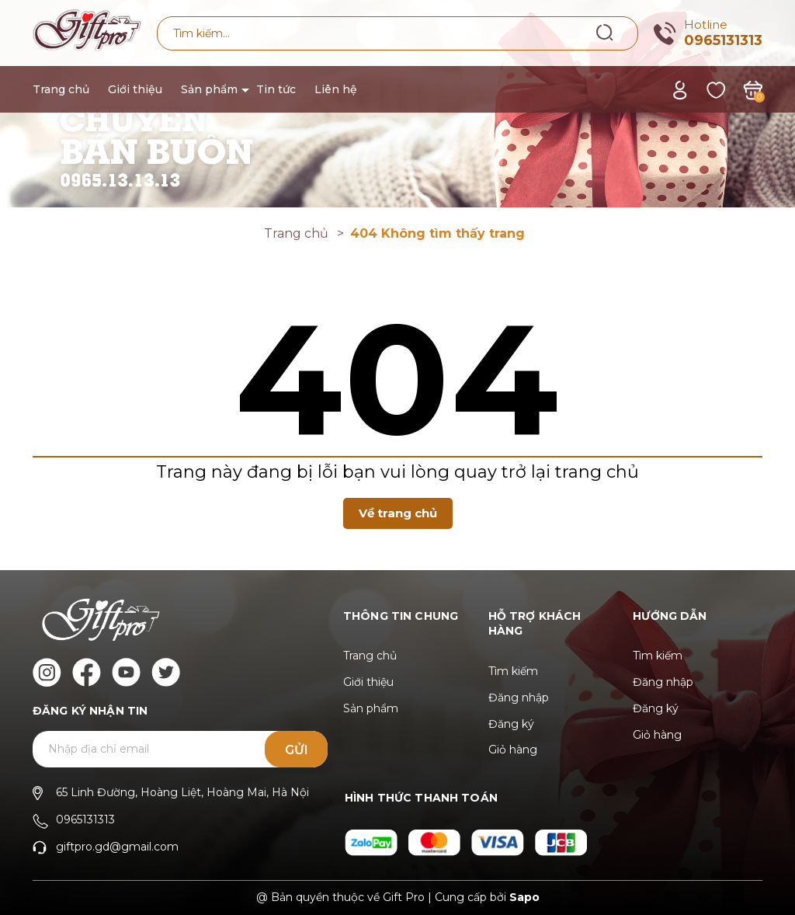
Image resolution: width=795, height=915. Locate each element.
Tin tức (276, 89)
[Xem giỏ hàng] (752, 89)
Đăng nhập (518, 698)
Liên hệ (335, 89)
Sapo (524, 897)
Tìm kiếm (513, 671)
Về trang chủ (398, 513)
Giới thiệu (135, 89)
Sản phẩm (209, 89)
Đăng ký (511, 724)
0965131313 (723, 40)
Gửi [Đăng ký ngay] (296, 750)
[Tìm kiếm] (605, 32)
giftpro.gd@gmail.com (117, 847)
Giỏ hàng (512, 750)
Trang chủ (61, 89)
